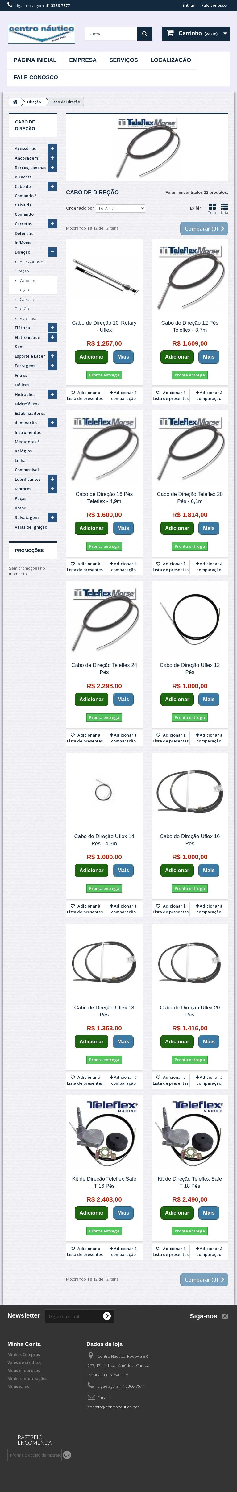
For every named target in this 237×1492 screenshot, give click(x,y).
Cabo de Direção (25, 285)
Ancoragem (26, 158)
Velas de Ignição (31, 527)
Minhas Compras (23, 1354)
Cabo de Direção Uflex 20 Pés (190, 1011)
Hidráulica (25, 394)
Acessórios (25, 148)
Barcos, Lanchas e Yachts (30, 172)
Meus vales (18, 1386)
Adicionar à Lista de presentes (85, 395)
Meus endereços (23, 1370)
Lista (224, 209)
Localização (171, 60)
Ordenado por (80, 208)
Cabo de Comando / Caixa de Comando (25, 200)
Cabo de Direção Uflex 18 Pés (104, 1011)
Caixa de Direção (25, 304)
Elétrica (22, 327)
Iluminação (26, 423)
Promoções (29, 550)
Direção (22, 252)
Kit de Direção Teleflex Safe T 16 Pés (104, 1182)
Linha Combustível (27, 465)
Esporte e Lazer (30, 356)
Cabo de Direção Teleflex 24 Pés (104, 668)
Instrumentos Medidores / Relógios (28, 442)
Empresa (83, 60)
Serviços (123, 60)
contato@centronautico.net (113, 1407)
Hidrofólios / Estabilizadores (30, 408)
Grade (212, 209)
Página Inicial (35, 60)
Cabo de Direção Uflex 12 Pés (190, 668)
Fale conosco (214, 5)
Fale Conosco (36, 77)
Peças (20, 498)
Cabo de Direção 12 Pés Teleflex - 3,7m (189, 326)
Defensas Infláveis (24, 238)
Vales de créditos (24, 1362)
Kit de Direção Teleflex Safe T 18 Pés (190, 1182)
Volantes (27, 318)
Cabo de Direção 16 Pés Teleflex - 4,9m (104, 497)
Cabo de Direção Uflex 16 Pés (190, 839)
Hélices (22, 385)
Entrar (188, 5)
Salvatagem (27, 517)
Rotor (20, 508)
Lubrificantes (27, 479)
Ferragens (25, 365)
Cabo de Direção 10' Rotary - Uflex (104, 326)
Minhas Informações (27, 1378)
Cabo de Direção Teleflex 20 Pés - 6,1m (190, 497)
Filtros (21, 375)
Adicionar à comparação (124, 395)
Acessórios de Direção (30, 266)
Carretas (23, 224)
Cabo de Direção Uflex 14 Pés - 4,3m (104, 839)
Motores (23, 489)
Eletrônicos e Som (27, 342)
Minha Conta (24, 1344)
